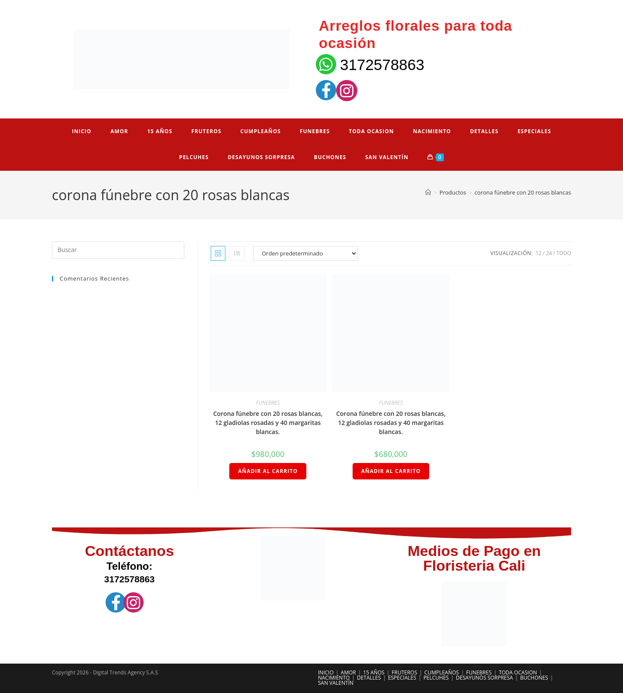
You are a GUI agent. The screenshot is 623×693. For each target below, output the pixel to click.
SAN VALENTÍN (335, 683)
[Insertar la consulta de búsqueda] (118, 250)
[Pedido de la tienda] (305, 253)
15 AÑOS (373, 672)
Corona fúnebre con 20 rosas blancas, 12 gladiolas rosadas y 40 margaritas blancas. (268, 422)
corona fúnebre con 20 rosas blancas (523, 192)
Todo (563, 253)
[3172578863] (326, 64)
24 (549, 253)
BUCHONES (534, 677)
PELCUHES (436, 677)
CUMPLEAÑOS (441, 672)
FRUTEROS (404, 672)
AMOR (348, 672)
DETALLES (369, 677)
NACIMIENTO (334, 677)
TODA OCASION (518, 672)
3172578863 (382, 64)
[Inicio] (428, 192)
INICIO (326, 672)
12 (539, 253)
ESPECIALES (402, 677)
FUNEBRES (268, 402)
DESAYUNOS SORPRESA (484, 677)
